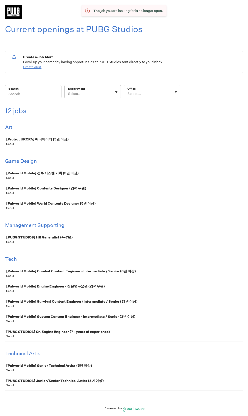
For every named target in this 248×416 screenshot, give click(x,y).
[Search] (33, 94)
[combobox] (68, 93)
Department (76, 89)
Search (14, 89)
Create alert (32, 67)
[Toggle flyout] (116, 92)
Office (131, 89)
